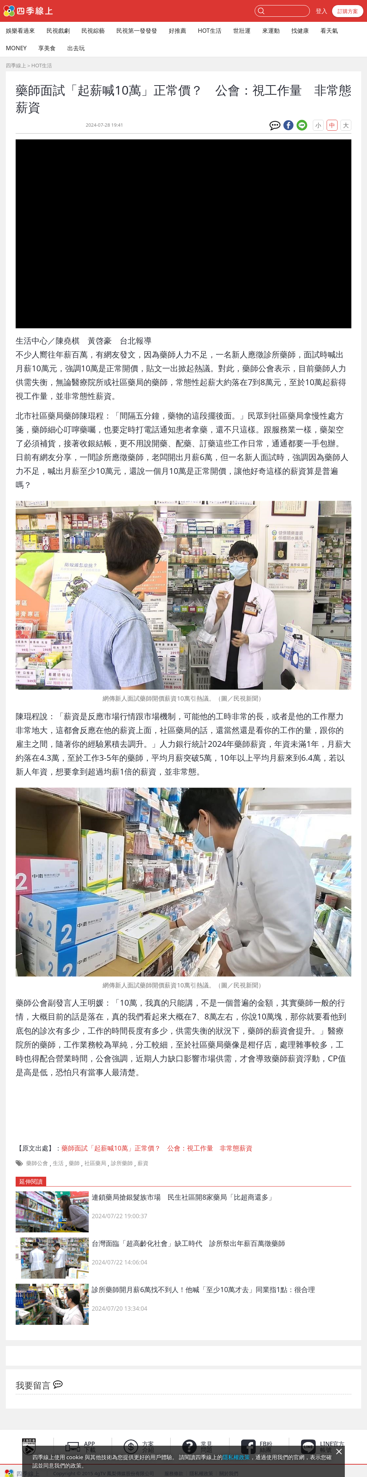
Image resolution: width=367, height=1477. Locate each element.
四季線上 (16, 65)
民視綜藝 (93, 31)
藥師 (74, 1163)
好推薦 (177, 31)
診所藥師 (122, 1163)
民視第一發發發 (136, 31)
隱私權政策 (236, 1457)
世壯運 (242, 31)
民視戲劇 (58, 31)
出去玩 (76, 48)
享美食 (47, 48)
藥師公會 (37, 1163)
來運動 (271, 31)
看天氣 (329, 31)
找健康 (300, 31)
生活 (58, 1163)
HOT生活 (210, 31)
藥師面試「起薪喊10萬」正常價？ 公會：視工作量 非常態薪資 (156, 1148)
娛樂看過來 (20, 31)
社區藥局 (95, 1163)
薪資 (142, 1163)
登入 (321, 11)
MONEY (16, 48)
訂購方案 (348, 11)
